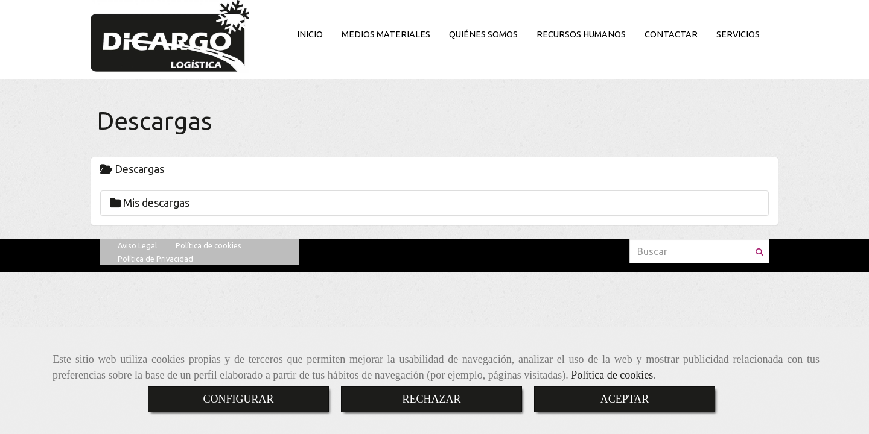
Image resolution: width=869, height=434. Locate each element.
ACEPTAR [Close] (624, 399)
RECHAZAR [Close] (431, 399)
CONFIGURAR (238, 399)
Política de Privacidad (155, 258)
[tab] (434, 169)
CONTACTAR (671, 34)
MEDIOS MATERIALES (386, 34)
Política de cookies (612, 375)
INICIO (310, 34)
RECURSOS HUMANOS (581, 34)
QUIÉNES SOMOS (483, 34)
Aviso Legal (137, 245)
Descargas (132, 169)
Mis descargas (149, 203)
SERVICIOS (738, 34)
